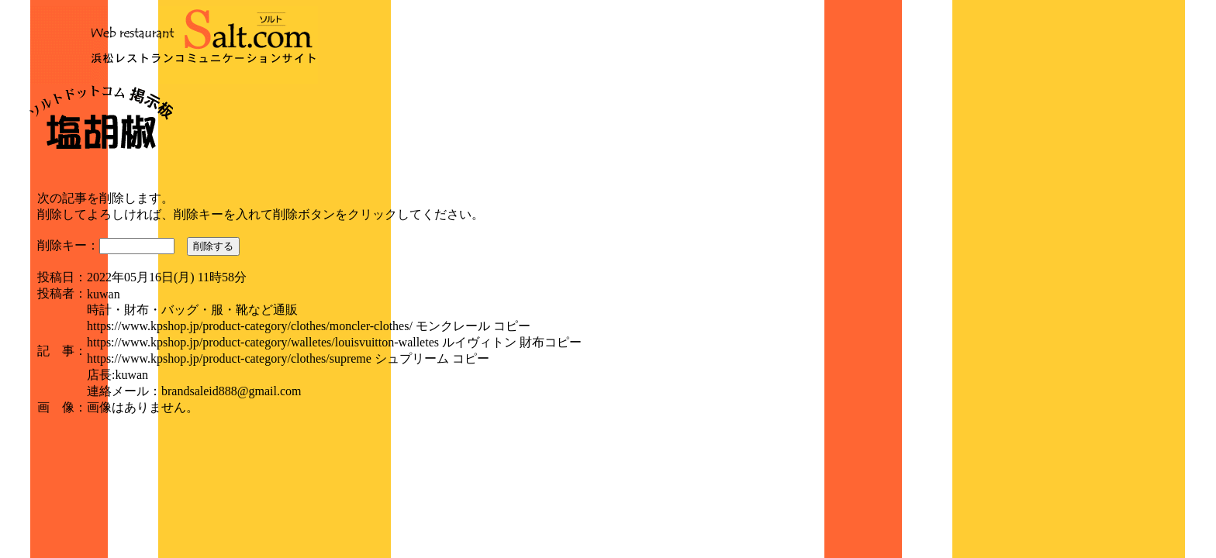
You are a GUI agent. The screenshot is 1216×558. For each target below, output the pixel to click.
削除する (213, 246)
